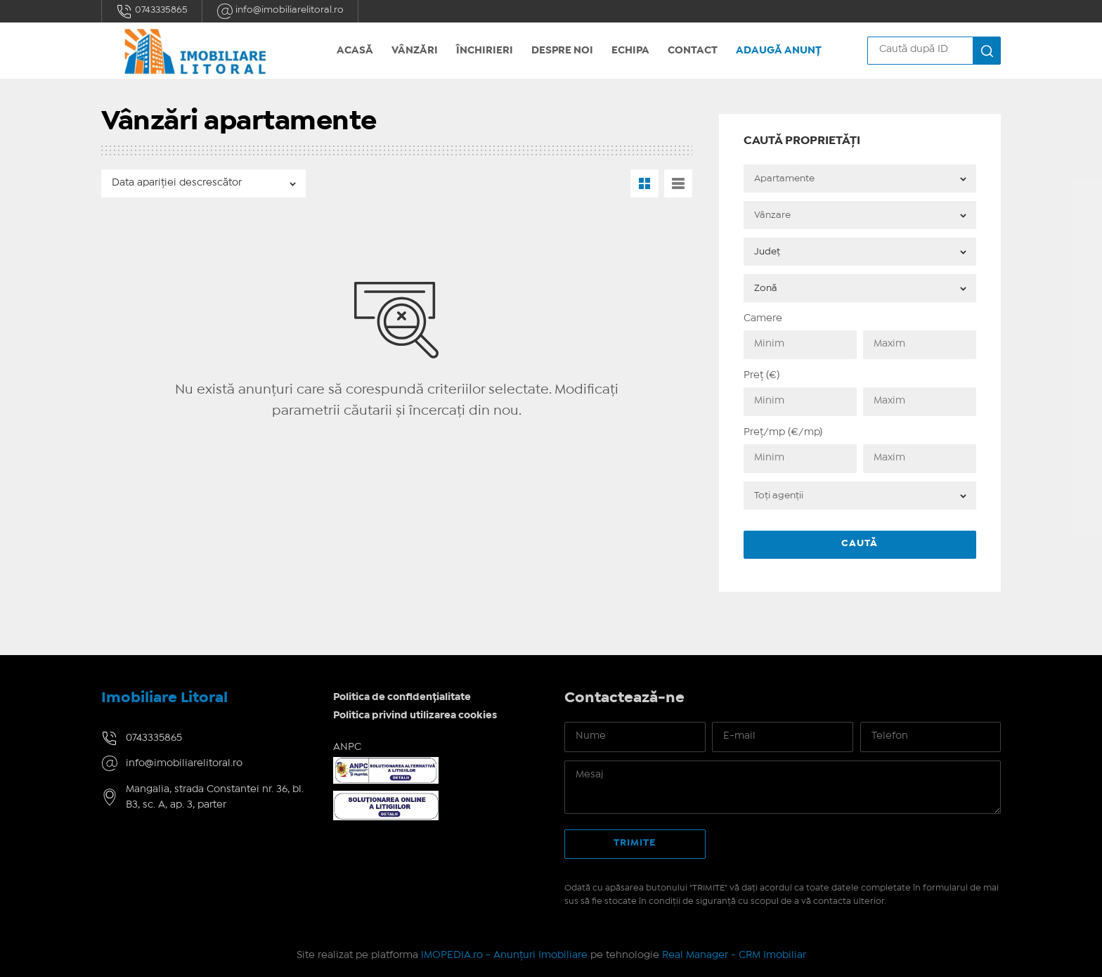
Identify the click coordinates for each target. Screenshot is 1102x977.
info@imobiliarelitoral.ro (280, 11)
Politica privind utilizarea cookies (415, 715)
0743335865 (152, 11)
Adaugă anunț (779, 50)
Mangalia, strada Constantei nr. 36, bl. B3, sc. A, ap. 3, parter (215, 797)
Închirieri (484, 50)
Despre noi (562, 50)
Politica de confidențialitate (402, 697)
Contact (693, 50)
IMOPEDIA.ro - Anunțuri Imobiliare (504, 955)
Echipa (630, 50)
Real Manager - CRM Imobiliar (734, 955)
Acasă (355, 50)
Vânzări (414, 50)
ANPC (347, 747)
